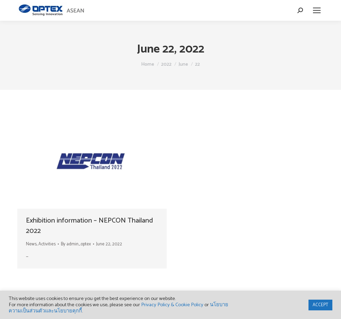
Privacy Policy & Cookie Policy (172, 305)
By (76, 244)
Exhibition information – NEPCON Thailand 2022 (89, 226)
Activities (47, 244)
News (31, 244)
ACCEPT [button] (320, 305)
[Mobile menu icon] (317, 10)
